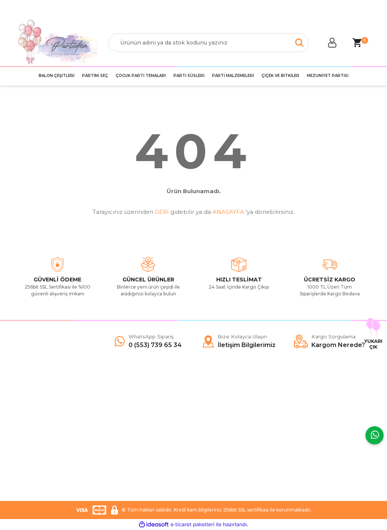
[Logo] (57, 42)
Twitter (207, 418)
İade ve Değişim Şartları (137, 452)
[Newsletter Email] (329, 449)
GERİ (162, 211)
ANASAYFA (228, 211)
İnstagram (211, 429)
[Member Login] (332, 42)
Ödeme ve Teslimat (132, 418)
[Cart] (356, 42)
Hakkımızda (32, 407)
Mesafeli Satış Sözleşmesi (139, 407)
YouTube (210, 441)
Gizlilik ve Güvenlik (130, 429)
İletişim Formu (35, 429)
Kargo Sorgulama (39, 441)
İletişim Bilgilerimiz (40, 452)
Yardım (26, 418)
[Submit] (359, 449)
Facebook (212, 407)
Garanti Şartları (126, 441)
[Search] (208, 42)
